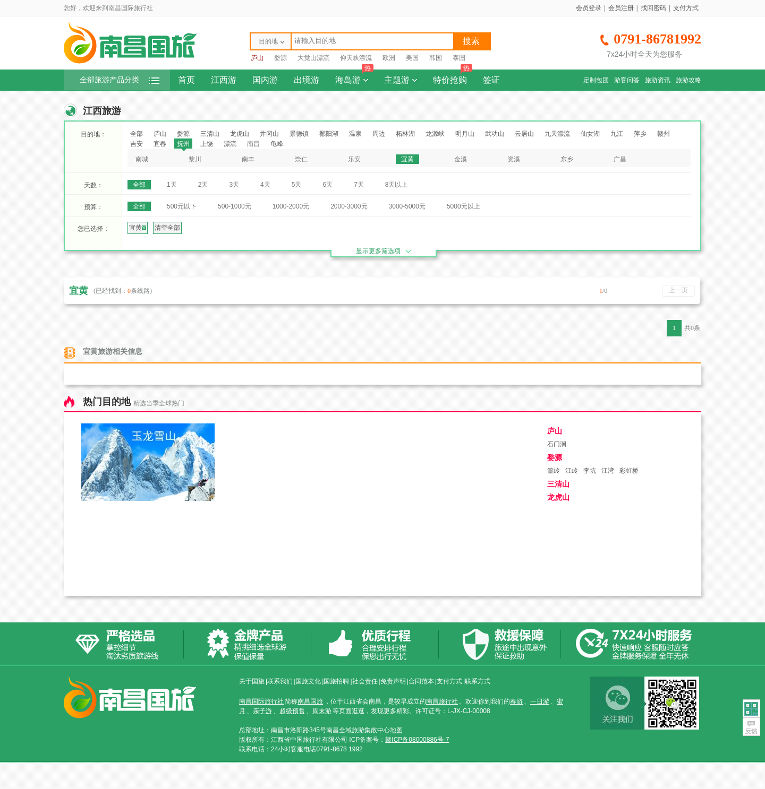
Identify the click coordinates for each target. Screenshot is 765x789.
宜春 (160, 144)
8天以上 (396, 184)
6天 (327, 184)
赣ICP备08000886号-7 (417, 739)
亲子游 (262, 711)
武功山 (494, 133)
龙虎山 (239, 133)
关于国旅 (252, 681)
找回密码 (653, 8)
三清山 (209, 133)
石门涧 (556, 444)
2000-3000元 (348, 206)
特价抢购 (452, 77)
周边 (378, 133)
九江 (616, 133)
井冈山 (269, 133)
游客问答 (627, 80)
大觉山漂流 (313, 58)
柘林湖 (405, 133)
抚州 (183, 144)
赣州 (663, 133)
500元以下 (182, 206)
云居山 (524, 133)
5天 (297, 184)
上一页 (678, 290)
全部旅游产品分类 (119, 80)
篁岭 (553, 470)
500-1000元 (234, 206)
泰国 (459, 58)
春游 (516, 701)
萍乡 (640, 133)
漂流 (230, 144)
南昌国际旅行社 (261, 701)
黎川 (195, 159)
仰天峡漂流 (356, 58)
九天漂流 (557, 133)
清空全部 (167, 227)
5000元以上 (463, 206)
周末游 (322, 711)
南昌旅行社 (442, 701)
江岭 (571, 470)
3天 (234, 184)
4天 (265, 184)
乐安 (354, 159)
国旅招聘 (336, 681)
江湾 (607, 470)
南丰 (248, 159)
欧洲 (388, 58)
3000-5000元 (407, 206)
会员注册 (621, 8)
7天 (359, 184)
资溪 (513, 159)
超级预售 (292, 711)
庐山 (257, 58)
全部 (136, 133)
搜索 (471, 41)
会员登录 (588, 8)
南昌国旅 (310, 701)
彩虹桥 (629, 470)
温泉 (355, 133)
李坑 (589, 470)
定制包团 (596, 80)
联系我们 (280, 681)
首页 (186, 79)
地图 (396, 730)
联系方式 (477, 681)
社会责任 (365, 681)
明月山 (464, 133)
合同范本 (421, 681)
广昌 (620, 159)
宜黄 (407, 159)
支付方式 (686, 8)
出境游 (306, 79)
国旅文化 (308, 681)
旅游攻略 (688, 80)
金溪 (460, 159)
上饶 (206, 144)
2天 (203, 184)
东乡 (566, 159)
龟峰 (276, 144)
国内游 (265, 79)
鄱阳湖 (328, 133)
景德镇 (299, 133)
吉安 (136, 144)
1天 (172, 184)
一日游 (539, 701)
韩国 (435, 58)
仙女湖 (590, 133)
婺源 (280, 58)
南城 (141, 159)
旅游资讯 (657, 80)
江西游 (223, 79)
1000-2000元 (291, 206)
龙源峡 (435, 133)
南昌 (253, 144)
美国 (412, 58)
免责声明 (393, 681)
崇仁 (301, 159)
